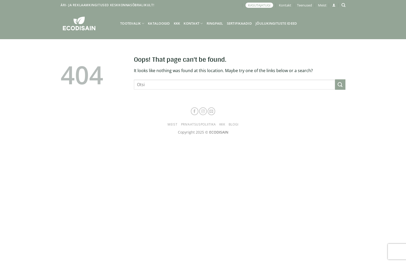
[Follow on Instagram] (203, 111)
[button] (334, 5)
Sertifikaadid (239, 23)
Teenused (304, 5)
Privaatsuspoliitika (198, 124)
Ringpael (215, 23)
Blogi (233, 124)
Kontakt (285, 5)
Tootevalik (132, 23)
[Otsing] (343, 5)
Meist (322, 5)
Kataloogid (159, 23)
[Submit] (340, 84)
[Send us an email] (211, 111)
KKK (177, 23)
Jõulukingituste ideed (276, 23)
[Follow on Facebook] (195, 111)
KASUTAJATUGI (259, 5)
